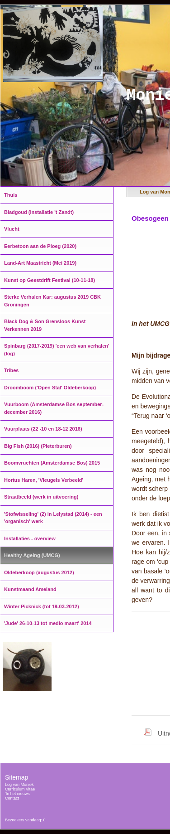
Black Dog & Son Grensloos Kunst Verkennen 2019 (44, 325)
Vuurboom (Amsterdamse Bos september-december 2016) (54, 408)
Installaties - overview (30, 538)
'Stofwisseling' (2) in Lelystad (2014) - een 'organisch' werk (53, 517)
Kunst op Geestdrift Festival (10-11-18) (49, 280)
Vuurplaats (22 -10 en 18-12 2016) (43, 429)
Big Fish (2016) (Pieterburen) (38, 446)
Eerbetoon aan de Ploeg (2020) (40, 246)
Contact (12, 798)
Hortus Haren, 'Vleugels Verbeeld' (43, 480)
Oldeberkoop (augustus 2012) (39, 572)
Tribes (11, 370)
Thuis (10, 195)
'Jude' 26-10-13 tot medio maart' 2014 (48, 623)
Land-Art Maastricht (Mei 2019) (40, 263)
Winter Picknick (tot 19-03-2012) (41, 606)
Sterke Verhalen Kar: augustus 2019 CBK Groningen (52, 300)
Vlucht (11, 229)
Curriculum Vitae (20, 789)
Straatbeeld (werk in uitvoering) (41, 496)
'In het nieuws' (17, 793)
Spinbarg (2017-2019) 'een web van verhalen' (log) (56, 349)
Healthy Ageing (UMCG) (32, 555)
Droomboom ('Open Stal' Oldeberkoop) (50, 387)
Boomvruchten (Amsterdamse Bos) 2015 (52, 462)
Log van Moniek (19, 784)
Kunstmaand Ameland (30, 589)
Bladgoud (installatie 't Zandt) (39, 212)
